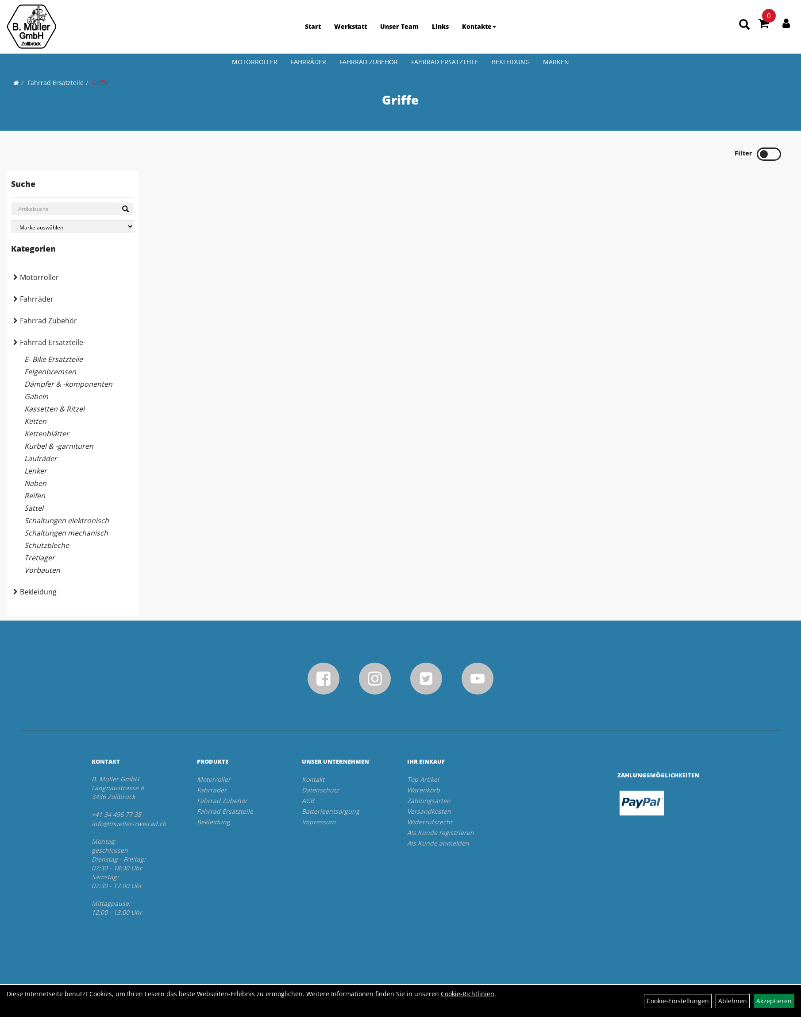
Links (440, 26)
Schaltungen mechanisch (66, 533)
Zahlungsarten (429, 800)
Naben (35, 483)
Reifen (34, 496)
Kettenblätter (46, 434)
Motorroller (254, 62)
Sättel (33, 508)
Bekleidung (511, 62)
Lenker (35, 471)
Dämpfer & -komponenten (68, 384)
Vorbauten (42, 570)
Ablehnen (732, 1001)
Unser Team (399, 26)
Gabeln (36, 396)
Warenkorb (423, 790)
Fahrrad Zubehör (368, 62)
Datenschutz (320, 790)
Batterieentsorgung (330, 811)
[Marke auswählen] (72, 226)
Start (313, 26)
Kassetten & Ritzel (54, 409)
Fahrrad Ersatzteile (444, 62)
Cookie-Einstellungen (678, 1001)
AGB (308, 800)
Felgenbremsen (50, 372)
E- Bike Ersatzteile (53, 359)
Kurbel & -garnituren (58, 446)
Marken (556, 62)
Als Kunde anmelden (438, 843)
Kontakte (479, 26)
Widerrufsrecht (429, 822)
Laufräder (40, 458)
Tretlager (39, 558)
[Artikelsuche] (744, 25)
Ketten (35, 421)
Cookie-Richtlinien (467, 994)
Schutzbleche (46, 545)
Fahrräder (308, 62)
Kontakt (313, 779)
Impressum (318, 822)
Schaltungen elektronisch (66, 520)
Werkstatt (350, 26)
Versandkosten (429, 811)
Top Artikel (423, 779)
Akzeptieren (774, 1001)
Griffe (100, 82)
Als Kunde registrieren (440, 832)
